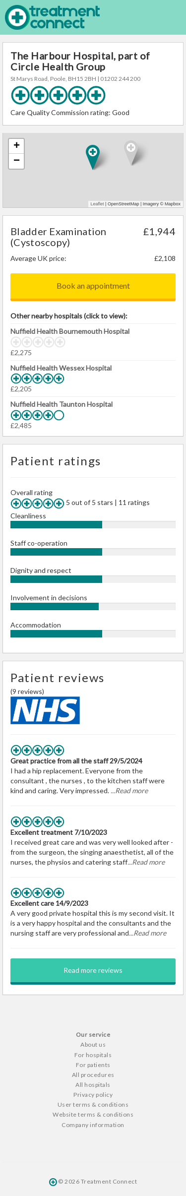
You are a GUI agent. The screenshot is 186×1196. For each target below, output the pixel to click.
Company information (93, 1125)
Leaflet (97, 203)
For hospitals (93, 1055)
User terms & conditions (93, 1104)
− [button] (16, 161)
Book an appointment (93, 285)
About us (93, 1044)
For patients (93, 1065)
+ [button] (16, 146)
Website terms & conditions (93, 1114)
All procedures (93, 1074)
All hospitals (93, 1084)
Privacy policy (93, 1094)
